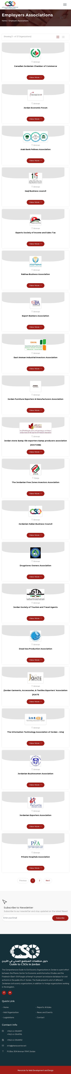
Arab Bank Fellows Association (36, 149)
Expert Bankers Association (35, 316)
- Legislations (8, 1017)
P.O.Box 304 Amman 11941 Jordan (21, 1051)
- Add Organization (10, 1012)
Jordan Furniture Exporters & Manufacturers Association (35, 399)
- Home (5, 1007)
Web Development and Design (41, 1070)
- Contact (40, 1017)
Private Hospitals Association (35, 857)
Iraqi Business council (35, 191)
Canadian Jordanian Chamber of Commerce (35, 66)
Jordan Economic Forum (35, 108)
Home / (5, 21)
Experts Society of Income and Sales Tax (36, 232)
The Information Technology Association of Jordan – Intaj (35, 732)
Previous (23, 881)
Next (48, 881)
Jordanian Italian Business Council (35, 524)
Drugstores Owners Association (35, 565)
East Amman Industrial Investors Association (35, 357)
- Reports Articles (43, 1007)
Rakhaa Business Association (35, 274)
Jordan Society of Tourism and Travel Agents (35, 607)
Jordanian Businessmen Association (35, 774)
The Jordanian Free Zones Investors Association (35, 482)
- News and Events (44, 1012)
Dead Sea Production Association (35, 649)
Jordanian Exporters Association (35, 815)
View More (35, 77)
